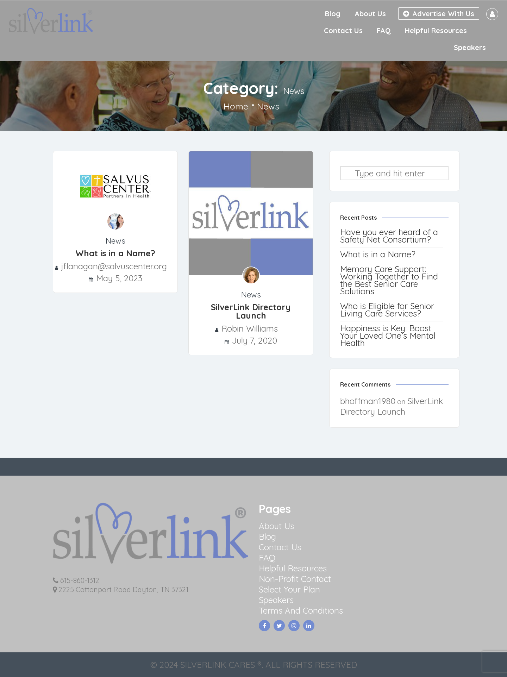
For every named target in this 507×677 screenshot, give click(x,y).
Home (236, 106)
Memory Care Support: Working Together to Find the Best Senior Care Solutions (389, 280)
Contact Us (343, 30)
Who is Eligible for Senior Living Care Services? (387, 310)
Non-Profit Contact (295, 578)
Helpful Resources (436, 30)
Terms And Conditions (301, 610)
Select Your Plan (289, 589)
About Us (370, 13)
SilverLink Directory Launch (251, 311)
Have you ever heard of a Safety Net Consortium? (389, 236)
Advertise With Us (438, 13)
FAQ (384, 30)
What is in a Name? (115, 253)
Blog (332, 13)
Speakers (470, 47)
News (115, 241)
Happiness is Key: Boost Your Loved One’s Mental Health (388, 335)
